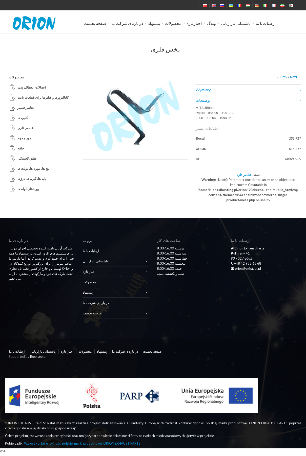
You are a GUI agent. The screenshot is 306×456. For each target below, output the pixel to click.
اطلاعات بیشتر (207, 128)
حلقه (20, 148)
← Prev (281, 77)
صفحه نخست (95, 23)
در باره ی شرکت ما (127, 23)
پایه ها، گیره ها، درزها (31, 179)
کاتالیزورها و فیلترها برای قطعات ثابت (43, 97)
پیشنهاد (154, 23)
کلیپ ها (22, 118)
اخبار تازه (194, 23)
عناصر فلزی (244, 175)
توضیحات (203, 100)
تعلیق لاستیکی (27, 158)
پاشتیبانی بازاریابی (236, 23)
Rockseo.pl (38, 356)
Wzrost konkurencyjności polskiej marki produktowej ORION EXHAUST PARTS (82, 443)
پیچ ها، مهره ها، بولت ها (33, 168)
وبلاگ (211, 23)
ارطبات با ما (266, 23)
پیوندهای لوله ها (28, 189)
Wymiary (203, 90)
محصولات (173, 23)
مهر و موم (24, 138)
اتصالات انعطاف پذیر (31, 87)
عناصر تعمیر (25, 108)
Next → (295, 77)
